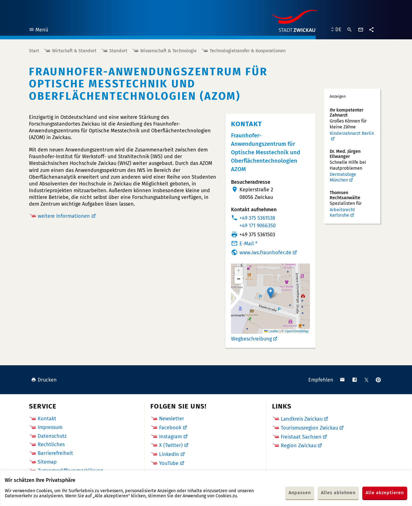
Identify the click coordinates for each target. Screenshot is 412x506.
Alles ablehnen (338, 492)
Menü (38, 30)
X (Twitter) (171, 445)
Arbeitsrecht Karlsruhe (342, 212)
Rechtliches (51, 444)
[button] (270, 293)
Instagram (170, 437)
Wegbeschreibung (251, 339)
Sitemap (47, 462)
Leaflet (271, 331)
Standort (118, 50)
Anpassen (300, 492)
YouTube (168, 463)
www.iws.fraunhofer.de (265, 252)
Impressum (50, 427)
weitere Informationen (64, 216)
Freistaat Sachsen (301, 437)
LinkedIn (169, 454)
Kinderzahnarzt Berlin (352, 133)
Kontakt (47, 419)
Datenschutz (52, 436)
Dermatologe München (343, 177)
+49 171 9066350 (257, 226)
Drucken (44, 380)
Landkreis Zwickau (302, 419)
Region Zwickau (298, 446)
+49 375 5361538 (257, 218)
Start (34, 50)
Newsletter (171, 419)
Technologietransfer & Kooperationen (248, 50)
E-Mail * (248, 243)
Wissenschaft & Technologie (168, 50)
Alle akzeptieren (385, 492)
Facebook (170, 428)
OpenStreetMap (297, 331)
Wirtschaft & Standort (74, 50)
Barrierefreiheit (55, 453)
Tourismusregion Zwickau (309, 428)
